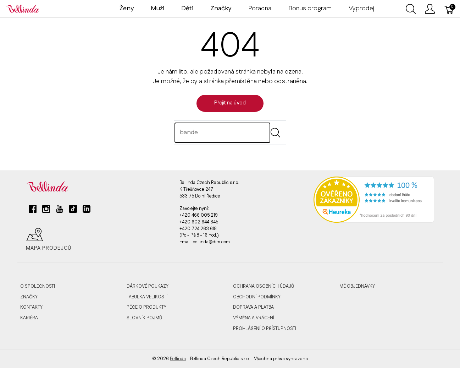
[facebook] (32, 211)
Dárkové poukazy (147, 286)
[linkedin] (86, 211)
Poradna (259, 8)
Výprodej (362, 8)
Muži (157, 8)
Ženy (127, 8)
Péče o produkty (146, 307)
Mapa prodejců (48, 239)
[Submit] (275, 132)
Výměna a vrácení (253, 318)
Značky (29, 297)
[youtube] (59, 211)
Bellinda (178, 359)
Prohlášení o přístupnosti (264, 328)
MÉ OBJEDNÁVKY (357, 286)
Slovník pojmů (144, 318)
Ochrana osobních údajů (263, 286)
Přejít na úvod (230, 103)
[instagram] (46, 211)
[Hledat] (222, 132)
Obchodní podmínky (257, 297)
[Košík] (449, 9)
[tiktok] (73, 211)
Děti (187, 8)
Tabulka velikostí (147, 297)
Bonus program (310, 8)
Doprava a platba (253, 307)
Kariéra (29, 318)
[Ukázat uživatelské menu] (430, 9)
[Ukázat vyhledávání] (410, 9)
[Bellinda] (23, 8)
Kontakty (31, 307)
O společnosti (37, 286)
